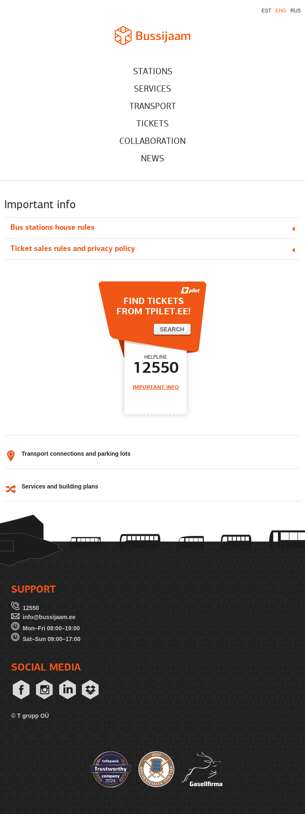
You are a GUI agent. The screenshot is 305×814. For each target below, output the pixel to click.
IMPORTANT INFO (156, 387)
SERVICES (152, 89)
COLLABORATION (152, 141)
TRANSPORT (152, 106)
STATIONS (152, 72)
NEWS (152, 159)
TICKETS (152, 124)
